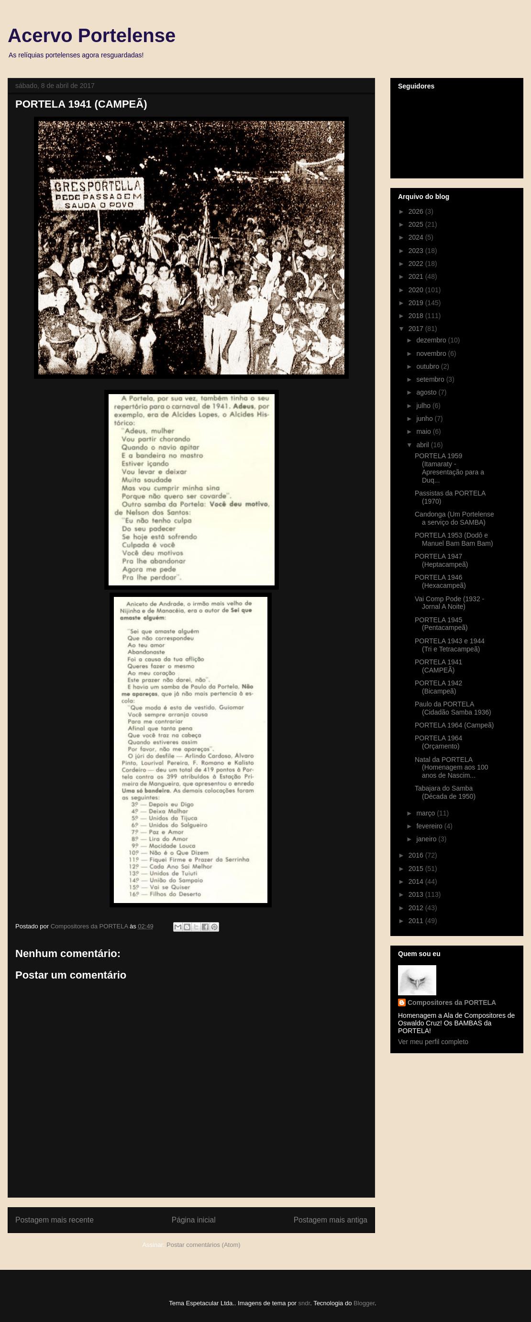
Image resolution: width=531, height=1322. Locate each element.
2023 (417, 250)
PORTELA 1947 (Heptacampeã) (441, 560)
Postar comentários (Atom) (203, 1244)
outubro (428, 366)
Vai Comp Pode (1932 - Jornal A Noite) (449, 603)
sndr (304, 1303)
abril (423, 445)
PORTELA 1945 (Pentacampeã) (441, 624)
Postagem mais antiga (330, 1220)
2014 (417, 881)
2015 (417, 868)
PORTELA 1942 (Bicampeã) (438, 687)
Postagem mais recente (54, 1220)
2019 (417, 303)
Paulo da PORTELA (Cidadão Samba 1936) (453, 708)
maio (424, 431)
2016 (417, 855)
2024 (417, 237)
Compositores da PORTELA (452, 1002)
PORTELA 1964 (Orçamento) (438, 742)
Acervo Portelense (92, 35)
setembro (431, 379)
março (426, 813)
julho (424, 405)
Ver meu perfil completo (433, 1042)
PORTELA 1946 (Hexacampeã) (440, 581)
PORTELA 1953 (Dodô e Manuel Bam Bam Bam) (454, 539)
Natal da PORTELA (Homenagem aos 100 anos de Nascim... (451, 768)
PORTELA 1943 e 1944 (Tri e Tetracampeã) (450, 645)
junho (425, 418)
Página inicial (194, 1220)
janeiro (427, 839)
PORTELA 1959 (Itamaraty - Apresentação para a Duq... (449, 468)
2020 (417, 290)
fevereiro (430, 826)
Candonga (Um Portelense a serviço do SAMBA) (454, 518)
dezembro (432, 340)
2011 (417, 921)
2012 (417, 908)
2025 (417, 224)
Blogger (364, 1303)
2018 (417, 315)
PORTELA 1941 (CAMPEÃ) (438, 666)
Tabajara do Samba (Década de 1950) (445, 792)
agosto (427, 392)
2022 (417, 263)
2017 (417, 328)
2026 (417, 211)
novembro (432, 353)
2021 (417, 276)
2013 (417, 894)
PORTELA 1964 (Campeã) (454, 725)
